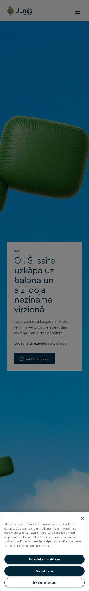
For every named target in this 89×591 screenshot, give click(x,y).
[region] (44, 551)
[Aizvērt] (82, 518)
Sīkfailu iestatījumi (44, 582)
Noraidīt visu (44, 571)
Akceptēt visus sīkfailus (44, 559)
